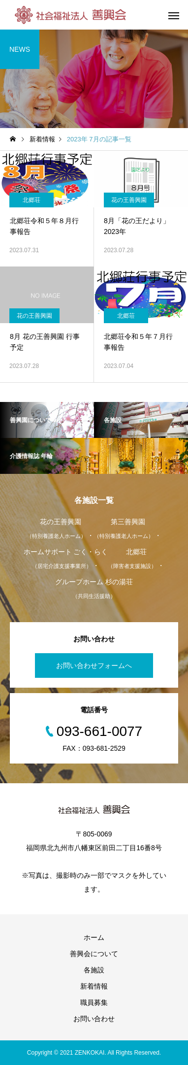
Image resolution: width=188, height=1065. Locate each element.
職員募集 (94, 1002)
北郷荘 (31, 200)
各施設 (94, 970)
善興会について (94, 954)
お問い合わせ (94, 1019)
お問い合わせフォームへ (94, 665)
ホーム (94, 937)
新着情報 (94, 986)
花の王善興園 (129, 200)
